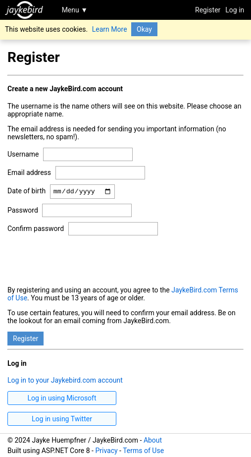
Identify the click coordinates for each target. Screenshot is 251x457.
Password (22, 212)
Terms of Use (143, 451)
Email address (29, 172)
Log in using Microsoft (61, 399)
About (153, 440)
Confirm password (35, 230)
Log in (234, 10)
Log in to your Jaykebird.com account (65, 382)
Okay (144, 29)
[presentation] (82, 261)
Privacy (106, 451)
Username (23, 154)
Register (207, 10)
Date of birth (26, 192)
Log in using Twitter (62, 420)
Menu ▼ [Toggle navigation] (75, 10)
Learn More (109, 29)
